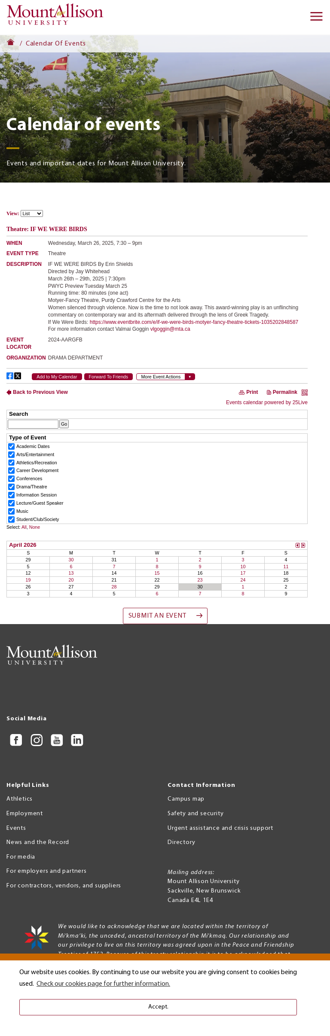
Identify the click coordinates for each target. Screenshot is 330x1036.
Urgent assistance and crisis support (220, 828)
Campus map (186, 799)
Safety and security (195, 814)
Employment (24, 814)
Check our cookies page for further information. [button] (103, 984)
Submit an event (157, 615)
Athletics (19, 799)
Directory (181, 842)
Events (16, 828)
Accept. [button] (158, 1007)
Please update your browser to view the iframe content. (157, 213)
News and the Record (37, 842)
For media (20, 857)
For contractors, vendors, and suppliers (63, 886)
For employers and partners (46, 871)
